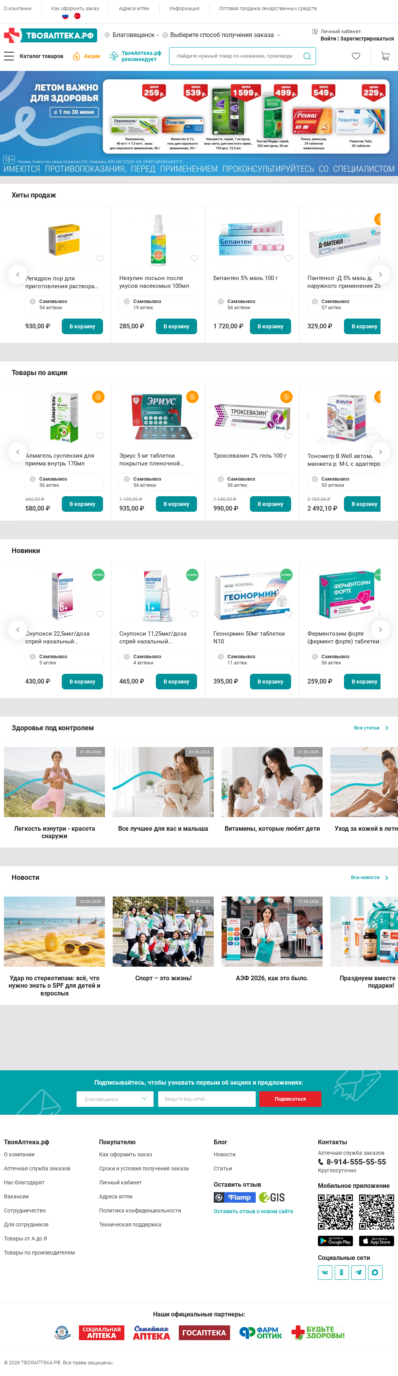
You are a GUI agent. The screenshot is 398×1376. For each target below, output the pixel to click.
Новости (225, 1154)
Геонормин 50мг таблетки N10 (249, 637)
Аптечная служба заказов (37, 1168)
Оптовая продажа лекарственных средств (268, 8)
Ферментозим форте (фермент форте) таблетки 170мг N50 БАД (343, 637)
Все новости (369, 877)
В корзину (82, 326)
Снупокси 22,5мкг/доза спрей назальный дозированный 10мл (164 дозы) (60, 637)
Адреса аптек (134, 8)
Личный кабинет (120, 1182)
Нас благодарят (24, 1182)
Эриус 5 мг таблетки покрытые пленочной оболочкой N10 (149, 459)
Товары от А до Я (25, 1238)
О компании (17, 8)
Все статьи (371, 728)
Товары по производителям (39, 1252)
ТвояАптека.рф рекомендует (135, 56)
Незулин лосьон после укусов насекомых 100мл (154, 282)
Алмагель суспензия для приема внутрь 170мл (59, 459)
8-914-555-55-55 (356, 1161)
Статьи (223, 1168)
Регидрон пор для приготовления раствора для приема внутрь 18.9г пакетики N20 (59, 282)
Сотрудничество (25, 1210)
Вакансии (16, 1196)
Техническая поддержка (130, 1224)
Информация (184, 8)
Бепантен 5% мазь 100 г (245, 278)
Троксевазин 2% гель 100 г (249, 455)
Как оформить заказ (75, 8)
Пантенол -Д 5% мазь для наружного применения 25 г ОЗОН (345, 282)
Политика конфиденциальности (140, 1210)
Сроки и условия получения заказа (144, 1168)
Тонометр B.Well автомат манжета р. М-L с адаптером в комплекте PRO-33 (346, 460)
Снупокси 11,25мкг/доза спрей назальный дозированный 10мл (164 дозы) (154, 637)
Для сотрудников (26, 1224)
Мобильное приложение (354, 1185)
